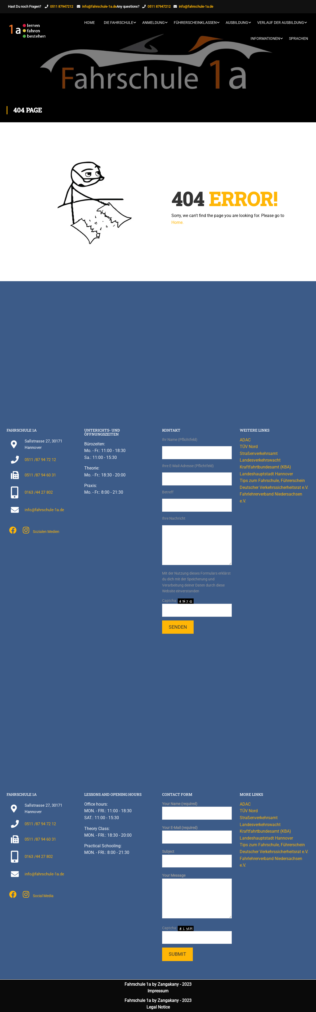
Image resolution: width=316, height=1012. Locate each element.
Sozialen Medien (46, 531)
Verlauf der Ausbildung (280, 22)
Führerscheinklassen (195, 22)
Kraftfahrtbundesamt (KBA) (265, 467)
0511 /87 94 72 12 (40, 459)
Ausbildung (237, 22)
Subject (197, 856)
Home (89, 22)
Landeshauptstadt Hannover (266, 473)
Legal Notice (158, 1007)
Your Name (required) (197, 808)
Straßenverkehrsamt (259, 453)
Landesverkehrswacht (260, 460)
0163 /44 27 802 (39, 492)
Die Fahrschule (118, 22)
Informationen (265, 38)
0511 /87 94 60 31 (40, 475)
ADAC (245, 439)
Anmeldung (153, 22)
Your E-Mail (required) (197, 832)
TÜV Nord (249, 446)
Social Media (43, 896)
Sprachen (298, 38)
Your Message (197, 896)
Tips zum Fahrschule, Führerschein (272, 480)
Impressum (158, 990)
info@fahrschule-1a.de (99, 6)
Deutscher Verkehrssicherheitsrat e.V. (274, 487)
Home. (177, 222)
